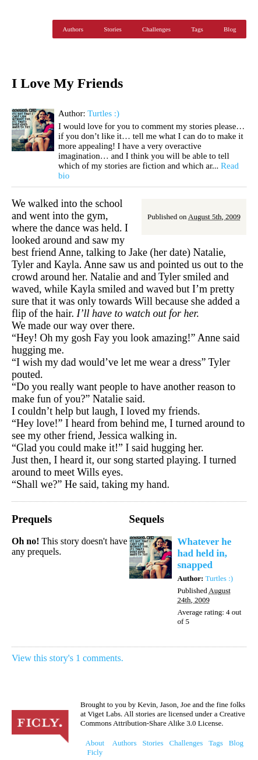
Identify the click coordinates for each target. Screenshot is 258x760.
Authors (73, 29)
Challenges (156, 29)
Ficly (29, 29)
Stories (113, 29)
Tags (197, 29)
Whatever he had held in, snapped (205, 553)
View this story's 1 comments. (67, 658)
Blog (230, 29)
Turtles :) (103, 113)
